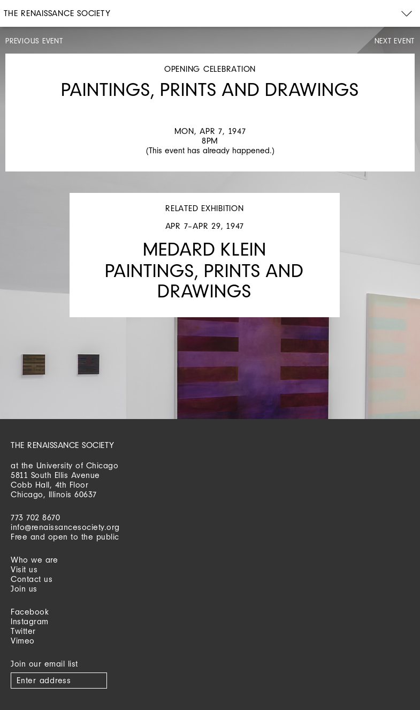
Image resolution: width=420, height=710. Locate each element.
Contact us (31, 579)
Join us (24, 589)
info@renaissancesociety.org (65, 527)
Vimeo (23, 641)
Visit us (24, 569)
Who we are (34, 560)
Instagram (30, 621)
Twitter (23, 631)
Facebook (30, 612)
